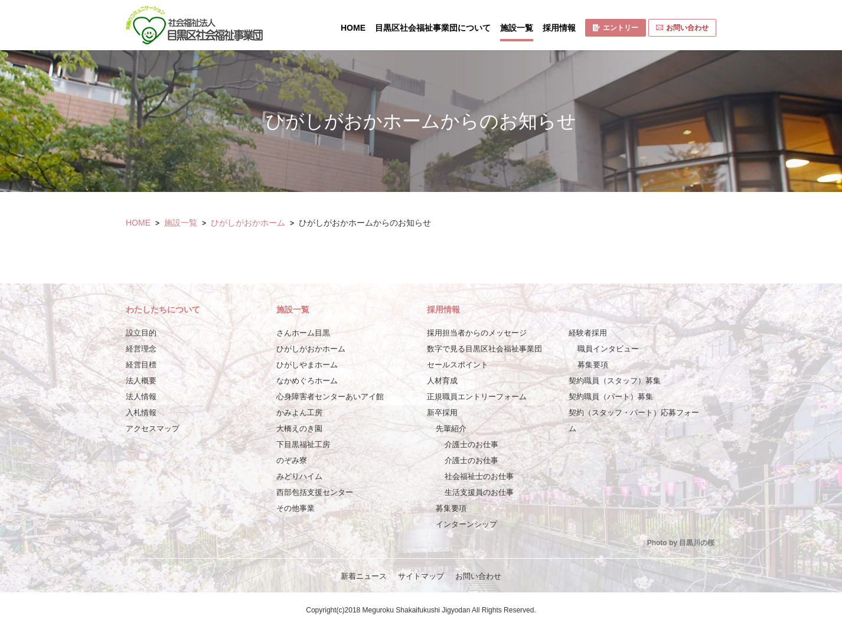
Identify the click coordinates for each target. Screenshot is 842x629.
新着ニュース (364, 576)
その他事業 (295, 508)
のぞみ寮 (291, 460)
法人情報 (141, 396)
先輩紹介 (451, 428)
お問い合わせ (682, 28)
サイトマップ (421, 576)
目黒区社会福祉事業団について (433, 27)
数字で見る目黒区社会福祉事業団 (484, 348)
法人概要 (141, 380)
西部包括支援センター (314, 492)
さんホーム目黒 (303, 332)
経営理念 (141, 348)
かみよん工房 (299, 412)
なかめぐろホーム (307, 380)
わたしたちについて (163, 309)
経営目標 (141, 364)
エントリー (615, 28)
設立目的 (141, 332)
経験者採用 (588, 332)
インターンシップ (466, 524)
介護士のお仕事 (471, 444)
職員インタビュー (608, 348)
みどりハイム (299, 476)
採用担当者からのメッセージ (477, 332)
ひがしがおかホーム (248, 222)
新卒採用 (442, 412)
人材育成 (442, 380)
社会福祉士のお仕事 (479, 476)
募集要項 (451, 508)
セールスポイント (457, 364)
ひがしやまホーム (307, 364)
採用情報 (559, 27)
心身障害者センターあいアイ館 (330, 396)
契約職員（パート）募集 (611, 396)
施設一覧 (516, 27)
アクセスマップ (153, 428)
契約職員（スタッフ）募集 (615, 380)
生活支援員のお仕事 (479, 492)
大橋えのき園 (299, 428)
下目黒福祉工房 (303, 444)
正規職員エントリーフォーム (477, 396)
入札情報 (141, 412)
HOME (353, 27)
